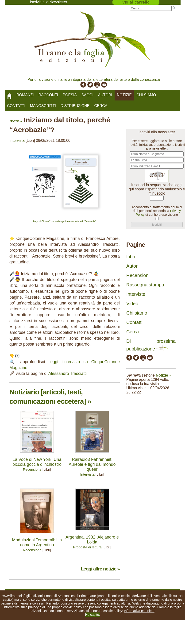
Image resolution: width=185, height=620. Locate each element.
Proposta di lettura (87, 547)
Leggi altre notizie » (100, 568)
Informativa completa (139, 611)
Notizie (124, 95)
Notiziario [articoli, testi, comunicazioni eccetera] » (50, 396)
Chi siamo (146, 95)
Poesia (70, 95)
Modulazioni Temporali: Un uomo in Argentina (37, 542)
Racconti (48, 95)
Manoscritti (43, 106)
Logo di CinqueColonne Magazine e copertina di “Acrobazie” (64, 221)
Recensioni (138, 275)
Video (132, 303)
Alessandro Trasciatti (67, 373)
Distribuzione (75, 106)
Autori (105, 95)
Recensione (32, 469)
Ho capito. (92, 614)
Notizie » (15, 121)
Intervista (17, 140)
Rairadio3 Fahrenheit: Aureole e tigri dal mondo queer (92, 464)
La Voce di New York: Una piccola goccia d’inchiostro (37, 462)
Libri (130, 256)
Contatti (16, 106)
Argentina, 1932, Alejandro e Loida (92, 539)
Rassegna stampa (145, 284)
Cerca (100, 106)
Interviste (135, 294)
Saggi (87, 95)
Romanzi (25, 95)
